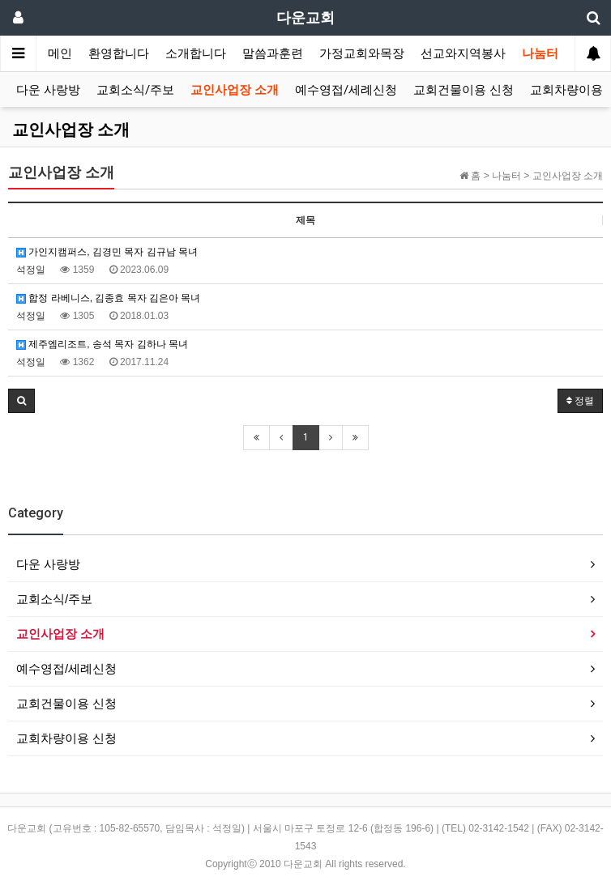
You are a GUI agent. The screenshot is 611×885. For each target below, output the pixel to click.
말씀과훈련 (272, 53)
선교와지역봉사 (463, 53)
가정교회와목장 (361, 53)
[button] (21, 401)
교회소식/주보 (135, 90)
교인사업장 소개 (234, 90)
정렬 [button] (580, 400)
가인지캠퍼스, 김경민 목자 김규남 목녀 (107, 251)
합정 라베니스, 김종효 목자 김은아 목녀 (108, 298)
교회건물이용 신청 (463, 90)
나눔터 (540, 53)
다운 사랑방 (48, 90)
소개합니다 (195, 53)
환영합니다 (118, 53)
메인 (60, 53)
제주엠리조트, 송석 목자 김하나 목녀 (102, 344)
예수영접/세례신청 (346, 90)
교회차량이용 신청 (66, 738)
